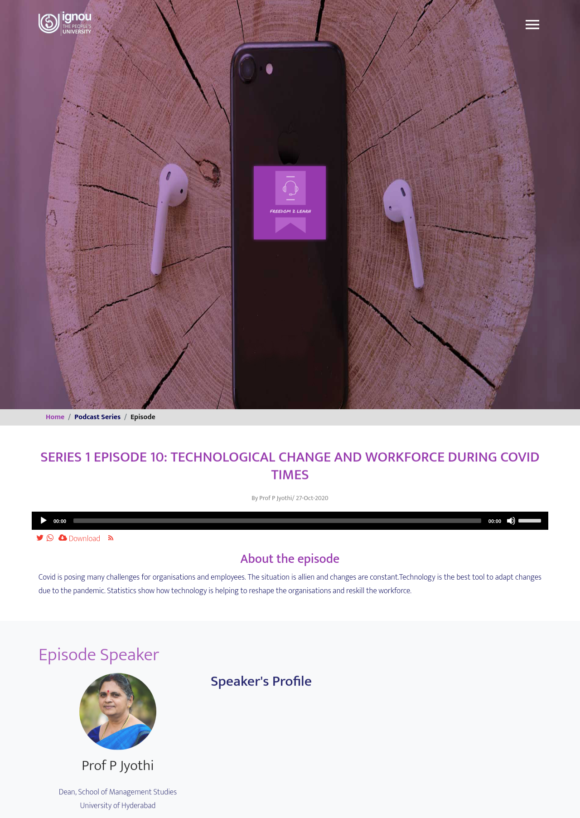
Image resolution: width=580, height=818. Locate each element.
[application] (290, 521)
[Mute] (511, 520)
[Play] (43, 520)
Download (79, 538)
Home (55, 417)
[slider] (277, 520)
